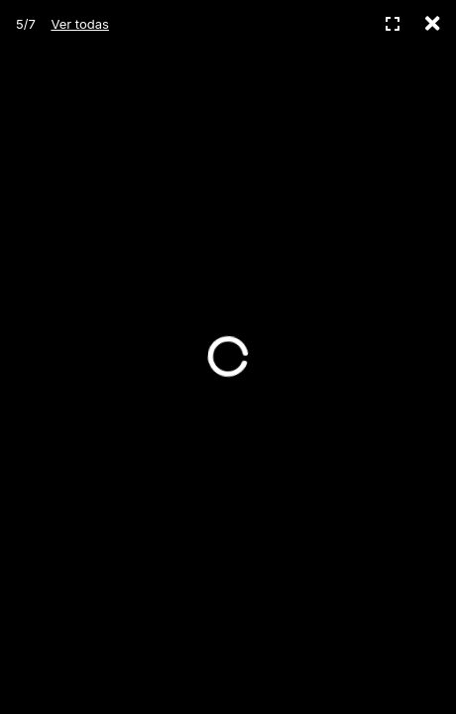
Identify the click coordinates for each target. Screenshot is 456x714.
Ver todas (79, 24)
